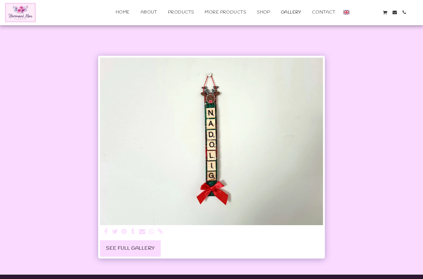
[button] (356, 12)
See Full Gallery (130, 248)
